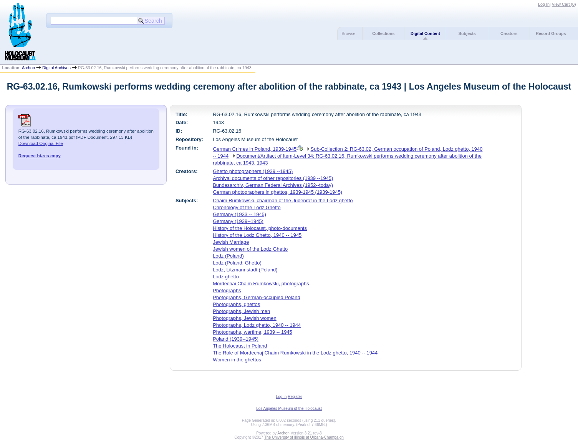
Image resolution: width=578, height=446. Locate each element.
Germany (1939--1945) (238, 221)
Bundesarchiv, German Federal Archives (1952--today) (273, 185)
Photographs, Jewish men (241, 311)
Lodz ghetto (226, 277)
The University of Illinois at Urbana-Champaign (304, 437)
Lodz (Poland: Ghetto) (237, 263)
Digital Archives (56, 67)
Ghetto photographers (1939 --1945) (253, 171)
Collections (383, 33)
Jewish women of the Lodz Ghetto (250, 249)
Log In (544, 4)
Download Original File (40, 143)
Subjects (467, 33)
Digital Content (425, 33)
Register (295, 396)
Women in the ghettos (237, 360)
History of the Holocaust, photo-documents (260, 228)
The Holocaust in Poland (240, 346)
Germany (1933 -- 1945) (239, 214)
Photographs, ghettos (236, 304)
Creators (508, 33)
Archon (28, 67)
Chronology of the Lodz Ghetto (246, 207)
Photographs (227, 290)
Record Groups (551, 33)
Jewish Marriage (231, 242)
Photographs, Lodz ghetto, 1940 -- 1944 (257, 325)
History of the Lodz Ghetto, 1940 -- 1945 (257, 235)
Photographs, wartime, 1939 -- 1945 (252, 332)
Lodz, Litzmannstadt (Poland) (245, 270)
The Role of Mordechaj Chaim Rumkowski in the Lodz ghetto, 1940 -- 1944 (295, 353)
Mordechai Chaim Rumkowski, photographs (261, 283)
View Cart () (564, 4)
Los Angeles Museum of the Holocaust (289, 408)
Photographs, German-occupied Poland (256, 297)
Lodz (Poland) (228, 256)
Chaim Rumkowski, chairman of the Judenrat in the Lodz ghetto (283, 200)
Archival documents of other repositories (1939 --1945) (273, 178)
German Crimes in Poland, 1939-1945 (254, 149)
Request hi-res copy (39, 155)
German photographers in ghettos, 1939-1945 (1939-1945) (277, 192)
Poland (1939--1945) (235, 339)
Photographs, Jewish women (245, 318)
